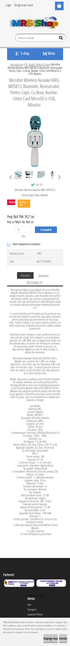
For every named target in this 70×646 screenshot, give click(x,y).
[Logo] (35, 21)
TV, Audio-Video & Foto (37, 64)
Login (8, 5)
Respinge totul (50, 639)
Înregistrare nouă (23, 5)
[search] (61, 38)
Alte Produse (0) (34, 282)
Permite (63, 639)
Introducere (16, 64)
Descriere (25, 275)
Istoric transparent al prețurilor (23, 244)
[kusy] (24, 230)
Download (43, 275)
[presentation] (10, 177)
